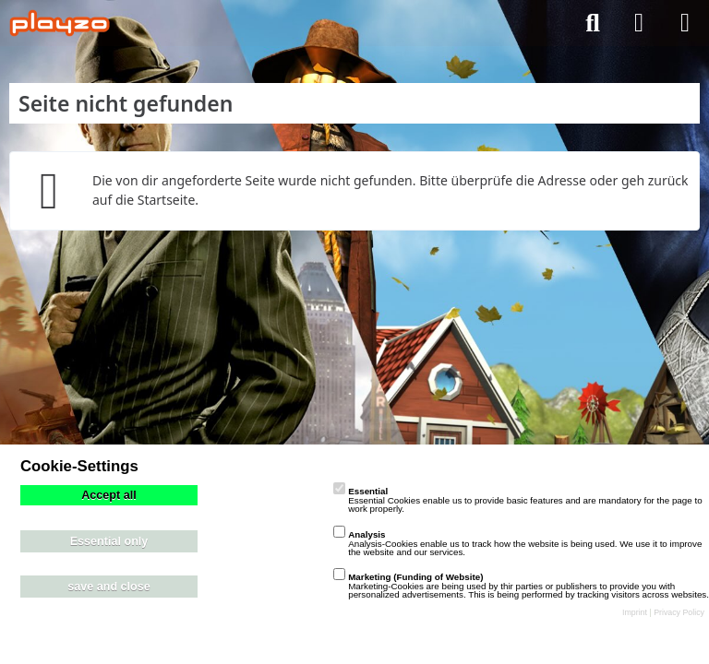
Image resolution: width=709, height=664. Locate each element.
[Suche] (592, 23)
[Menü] (685, 23)
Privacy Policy (679, 612)
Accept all (109, 495)
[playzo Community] (60, 23)
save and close (108, 586)
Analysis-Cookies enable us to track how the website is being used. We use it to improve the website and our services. (517, 543)
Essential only (109, 541)
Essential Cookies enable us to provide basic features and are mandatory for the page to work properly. (517, 500)
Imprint (634, 612)
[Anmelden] (638, 23)
